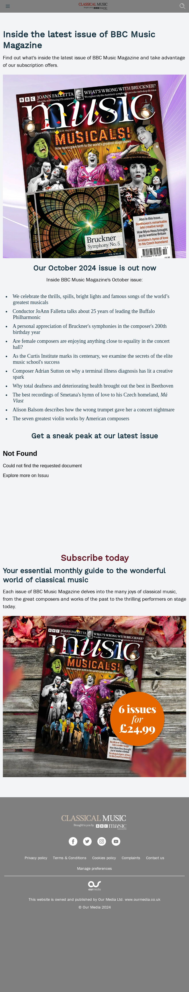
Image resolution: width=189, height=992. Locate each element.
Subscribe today (95, 558)
